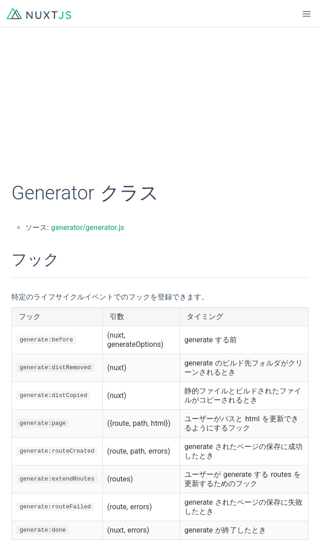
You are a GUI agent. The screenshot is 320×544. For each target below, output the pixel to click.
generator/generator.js (87, 227)
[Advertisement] (160, 109)
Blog (167, 506)
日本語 (170, 422)
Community (31, 489)
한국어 (24, 438)
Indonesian (30, 454)
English (25, 405)
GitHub (24, 473)
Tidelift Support (184, 522)
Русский (173, 438)
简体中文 (27, 422)
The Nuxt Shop (36, 522)
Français (173, 405)
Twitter (170, 489)
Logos (169, 473)
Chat (21, 506)
